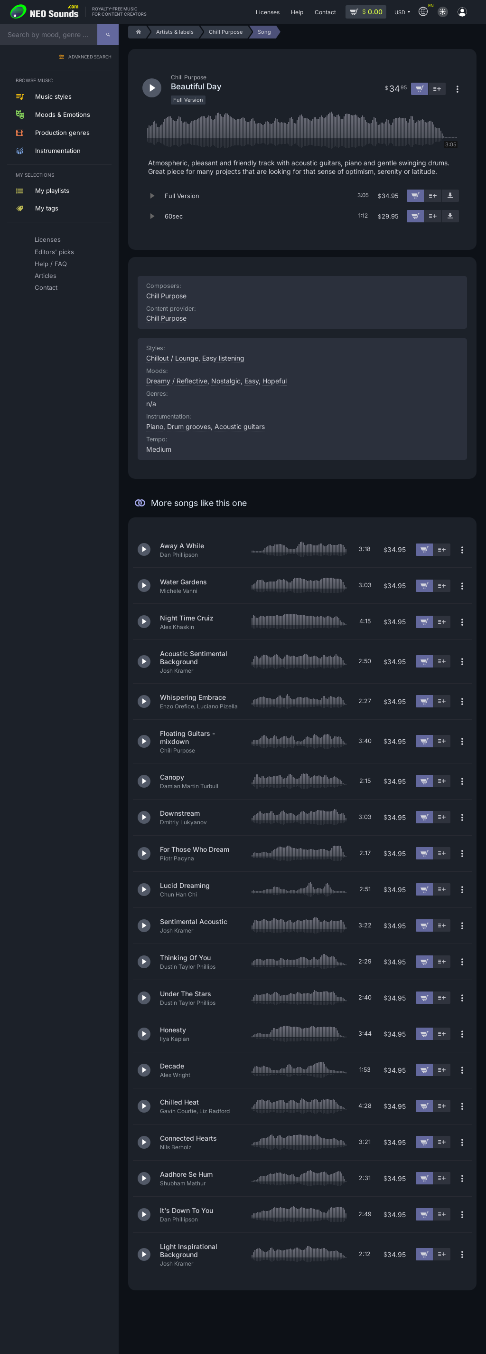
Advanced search (90, 57)
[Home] (137, 32)
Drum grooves (189, 426)
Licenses (48, 239)
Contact (46, 287)
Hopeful (274, 381)
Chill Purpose (166, 318)
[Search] (108, 34)
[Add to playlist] (433, 195)
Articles (45, 275)
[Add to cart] (415, 195)
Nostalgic (226, 381)
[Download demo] (450, 195)
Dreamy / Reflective (176, 381)
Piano (154, 426)
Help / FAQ (51, 263)
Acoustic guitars (240, 426)
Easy (251, 381)
